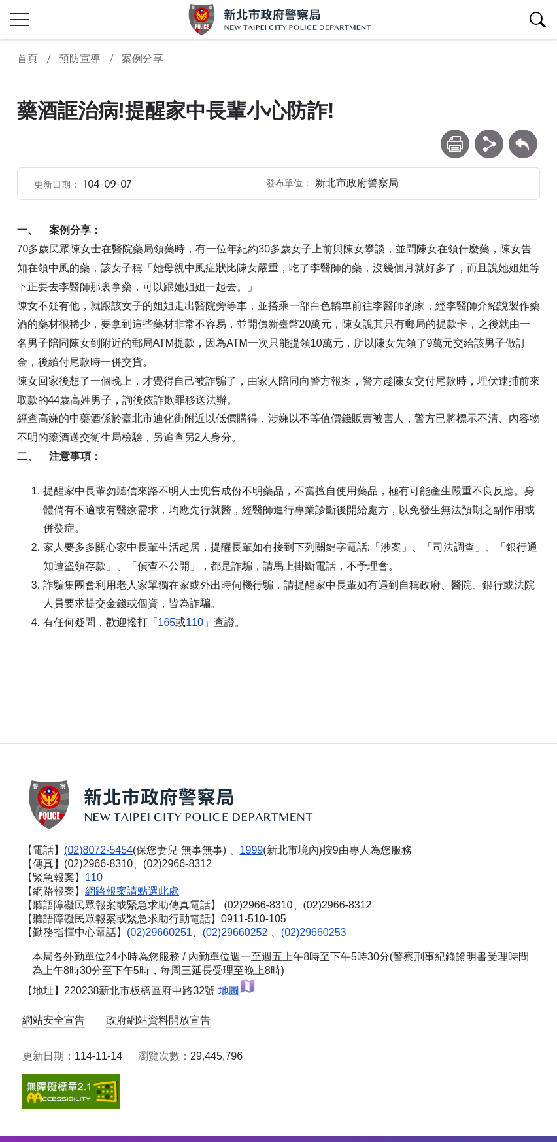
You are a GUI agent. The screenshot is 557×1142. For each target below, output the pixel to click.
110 (194, 622)
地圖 (237, 990)
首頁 (27, 58)
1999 (251, 850)
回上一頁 (523, 136)
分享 (489, 136)
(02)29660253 (313, 932)
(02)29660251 (159, 932)
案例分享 (142, 58)
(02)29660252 (237, 932)
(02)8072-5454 (98, 850)
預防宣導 (80, 58)
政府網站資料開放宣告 (158, 1020)
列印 (455, 136)
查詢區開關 (537, 20)
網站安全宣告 (53, 1020)
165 (167, 622)
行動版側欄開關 (20, 20)
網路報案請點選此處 (132, 891)
